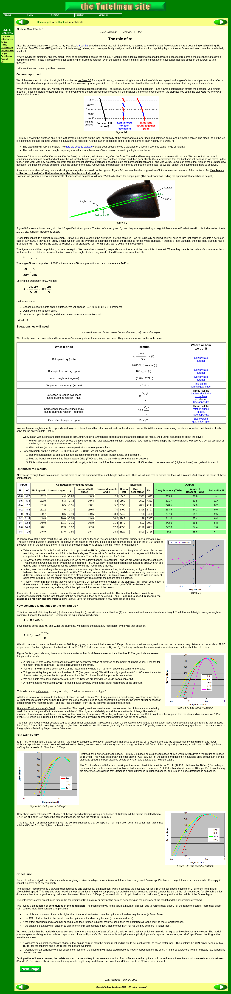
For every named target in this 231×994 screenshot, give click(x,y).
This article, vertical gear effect (201, 385)
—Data (4, 45)
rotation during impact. (201, 410)
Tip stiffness (6, 56)
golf (49, 22)
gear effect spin (200, 421)
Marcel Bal (82, 45)
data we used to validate (79, 146)
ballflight (59, 22)
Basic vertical (201, 418)
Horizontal (5, 36)
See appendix (201, 402)
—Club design (7, 48)
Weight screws (7, 50)
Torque (4, 53)
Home (40, 22)
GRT (3, 62)
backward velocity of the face (201, 395)
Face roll (4, 59)
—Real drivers (7, 39)
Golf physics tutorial (201, 359)
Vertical (4, 42)
